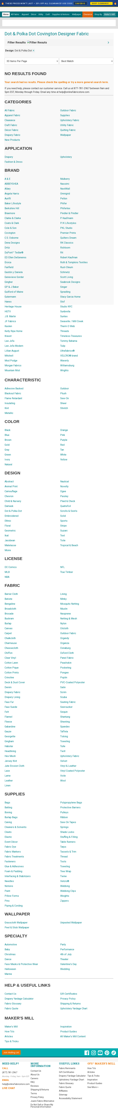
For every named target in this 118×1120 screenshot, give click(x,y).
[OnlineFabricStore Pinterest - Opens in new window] (107, 1054)
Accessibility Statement (70, 1098)
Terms (34, 1093)
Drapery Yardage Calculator (72, 1076)
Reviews (35, 1086)
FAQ (33, 1082)
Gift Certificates (66, 1072)
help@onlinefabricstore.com (16, 1084)
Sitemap (63, 1094)
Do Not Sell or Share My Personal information (42, 1105)
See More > (92, 1087)
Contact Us (36, 1071)
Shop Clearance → (101, 3)
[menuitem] (6, 14)
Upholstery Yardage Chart (71, 1079)
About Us (35, 1074)
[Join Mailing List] (11, 1052)
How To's (91, 1068)
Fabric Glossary (66, 1083)
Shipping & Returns (40, 1089)
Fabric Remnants (67, 1068)
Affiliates (63, 1091)
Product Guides (94, 1083)
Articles (91, 1072)
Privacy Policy (37, 1097)
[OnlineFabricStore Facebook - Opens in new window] (87, 1054)
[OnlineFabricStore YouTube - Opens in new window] (100, 1054)
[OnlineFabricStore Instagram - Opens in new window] (93, 1054)
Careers (34, 1078)
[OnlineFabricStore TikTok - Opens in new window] (113, 1054)
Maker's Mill (109, 14)
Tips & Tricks (93, 1076)
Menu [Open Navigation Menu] (5, 14)
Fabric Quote (65, 1087)
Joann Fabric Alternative (42, 1101)
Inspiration (92, 1079)
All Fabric (15, 14)
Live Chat (8, 1088)
